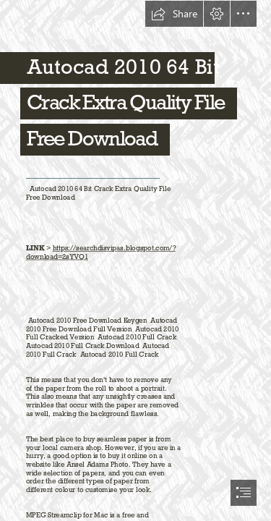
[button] (174, 14)
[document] (135, 260)
